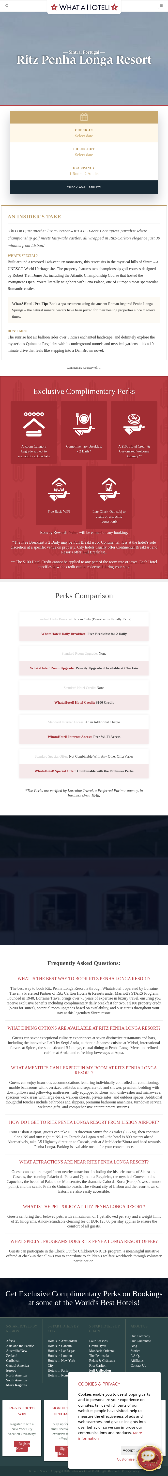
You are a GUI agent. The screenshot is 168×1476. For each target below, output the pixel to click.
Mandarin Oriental (102, 1351)
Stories (135, 1351)
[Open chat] (150, 1458)
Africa (10, 1341)
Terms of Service (39, 1471)
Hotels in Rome (58, 1375)
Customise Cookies (133, 1459)
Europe (11, 1370)
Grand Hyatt (98, 1346)
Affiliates (137, 1361)
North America (16, 1375)
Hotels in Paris (58, 1370)
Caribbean (13, 1361)
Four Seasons (98, 1341)
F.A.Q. (135, 1356)
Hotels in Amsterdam (62, 1341)
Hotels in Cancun (60, 1346)
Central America (17, 1365)
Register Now (23, 1446)
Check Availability (84, 187)
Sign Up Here (65, 1451)
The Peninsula (99, 1356)
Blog (134, 1346)
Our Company (140, 1336)
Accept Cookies (136, 1450)
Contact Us (138, 1365)
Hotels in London (60, 1356)
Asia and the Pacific (20, 1346)
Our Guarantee (141, 1341)
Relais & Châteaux (102, 1361)
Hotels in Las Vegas (61, 1351)
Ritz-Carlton (98, 1365)
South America (16, 1380)
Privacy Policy (130, 1471)
